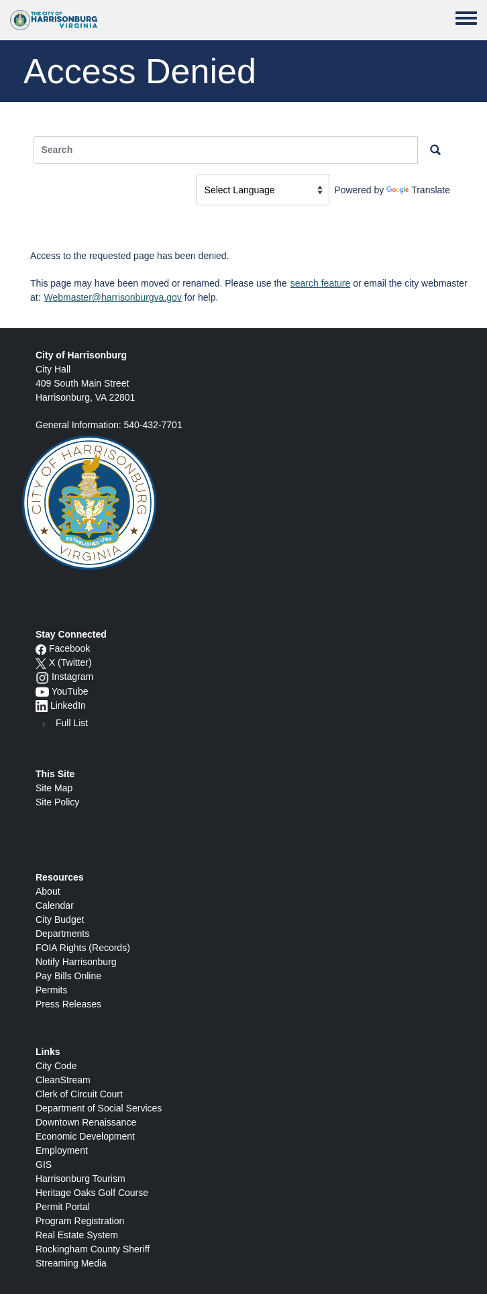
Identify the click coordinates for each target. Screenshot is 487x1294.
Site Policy (57, 802)
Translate (418, 190)
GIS (44, 1164)
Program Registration (80, 1220)
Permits (51, 990)
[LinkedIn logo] (42, 705)
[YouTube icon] (42, 691)
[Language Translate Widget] (262, 190)
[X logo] (41, 662)
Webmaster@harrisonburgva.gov (112, 297)
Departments (62, 933)
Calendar (55, 905)
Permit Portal (63, 1206)
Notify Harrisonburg (76, 961)
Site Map (54, 788)
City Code (56, 1065)
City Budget (60, 919)
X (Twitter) (70, 662)
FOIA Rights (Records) (83, 947)
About (48, 891)
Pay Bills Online (68, 975)
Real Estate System (77, 1235)
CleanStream (63, 1080)
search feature (320, 283)
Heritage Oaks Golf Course (92, 1192)
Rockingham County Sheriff (93, 1249)
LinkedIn (68, 705)
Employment (62, 1150)
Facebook (69, 648)
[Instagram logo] (42, 676)
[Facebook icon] (41, 648)
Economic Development (85, 1136)
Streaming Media (71, 1263)
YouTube (70, 691)
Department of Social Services (99, 1108)
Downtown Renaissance (86, 1122)
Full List (72, 722)
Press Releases (68, 1004)
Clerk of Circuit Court (79, 1094)
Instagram (72, 676)
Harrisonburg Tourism (80, 1178)
